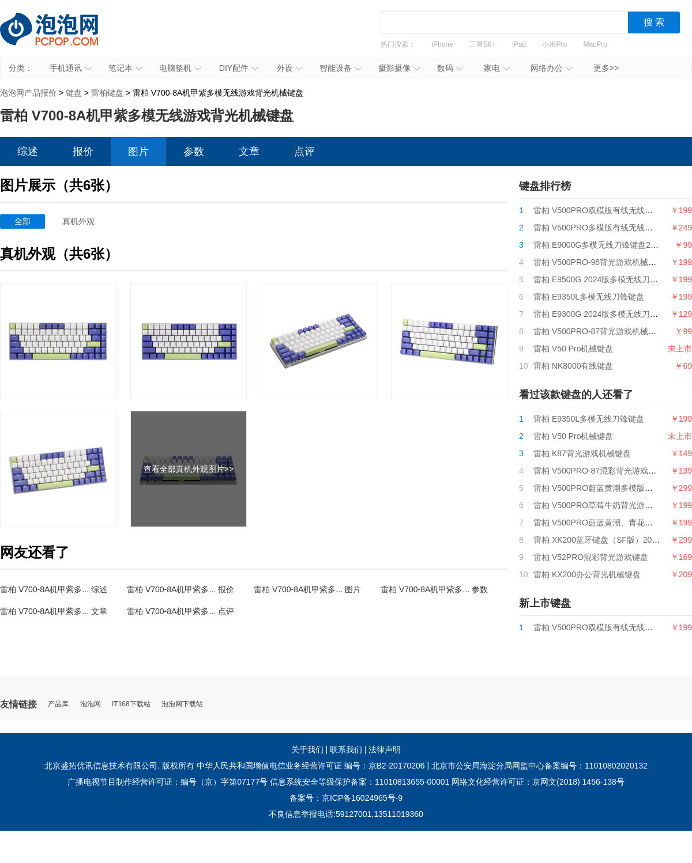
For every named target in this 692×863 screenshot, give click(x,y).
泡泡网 (90, 704)
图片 (138, 151)
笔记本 (125, 68)
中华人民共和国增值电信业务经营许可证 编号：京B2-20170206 (311, 765)
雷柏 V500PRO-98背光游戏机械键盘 (598, 262)
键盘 (74, 92)
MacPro (595, 44)
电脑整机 (180, 68)
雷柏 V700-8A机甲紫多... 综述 (53, 589)
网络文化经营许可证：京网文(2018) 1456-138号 (538, 781)
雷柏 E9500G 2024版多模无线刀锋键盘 (603, 279)
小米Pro (554, 44)
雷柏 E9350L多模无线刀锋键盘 (588, 296)
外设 (290, 68)
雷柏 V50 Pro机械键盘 (573, 348)
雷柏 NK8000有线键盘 (573, 365)
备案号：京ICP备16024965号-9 (346, 798)
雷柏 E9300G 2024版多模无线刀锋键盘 (603, 314)
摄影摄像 (399, 68)
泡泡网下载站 (182, 704)
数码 (450, 68)
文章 (249, 151)
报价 (83, 151)
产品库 (58, 704)
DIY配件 (238, 68)
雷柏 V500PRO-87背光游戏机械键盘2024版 (611, 331)
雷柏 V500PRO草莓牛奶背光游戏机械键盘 (609, 505)
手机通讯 (71, 68)
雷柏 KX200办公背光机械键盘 (587, 574)
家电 (497, 68)
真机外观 (78, 221)
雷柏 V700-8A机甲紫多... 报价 (180, 589)
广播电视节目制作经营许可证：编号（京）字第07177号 (167, 781)
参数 (193, 151)
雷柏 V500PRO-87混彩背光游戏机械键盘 (606, 470)
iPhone (442, 44)
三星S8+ (482, 44)
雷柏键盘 (107, 92)
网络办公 (552, 68)
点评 (304, 151)
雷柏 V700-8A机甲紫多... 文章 (53, 611)
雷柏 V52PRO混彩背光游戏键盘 (590, 557)
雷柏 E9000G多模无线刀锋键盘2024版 (602, 244)
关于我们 (307, 749)
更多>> (606, 68)
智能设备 (340, 68)
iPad (519, 44)
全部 (22, 221)
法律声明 (384, 749)
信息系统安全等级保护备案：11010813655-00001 (359, 781)
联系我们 (346, 749)
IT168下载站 (131, 704)
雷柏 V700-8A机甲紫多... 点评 (180, 611)
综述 (27, 151)
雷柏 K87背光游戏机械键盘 (582, 453)
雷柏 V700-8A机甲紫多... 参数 (434, 589)
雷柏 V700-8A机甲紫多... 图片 (307, 589)
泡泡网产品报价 (60, 37)
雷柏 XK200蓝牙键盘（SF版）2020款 (601, 539)
